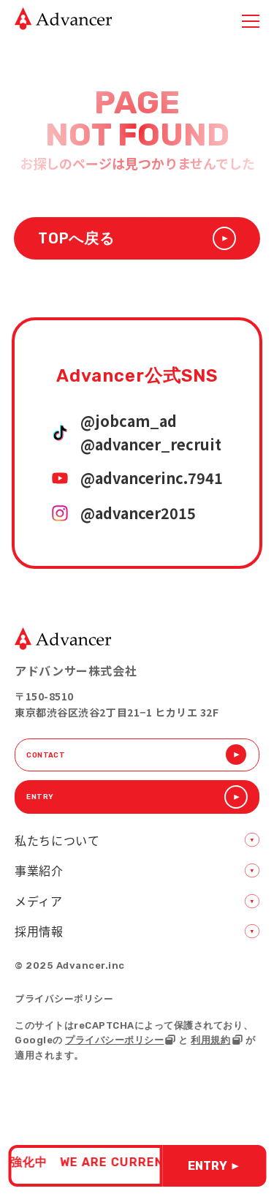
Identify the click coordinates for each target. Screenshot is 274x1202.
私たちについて (57, 861)
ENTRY (213, 1166)
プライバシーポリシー (64, 1020)
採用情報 (39, 952)
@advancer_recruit (150, 446)
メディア (39, 922)
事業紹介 (39, 891)
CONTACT (137, 760)
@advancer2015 (138, 514)
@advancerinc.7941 (151, 479)
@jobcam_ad (128, 422)
